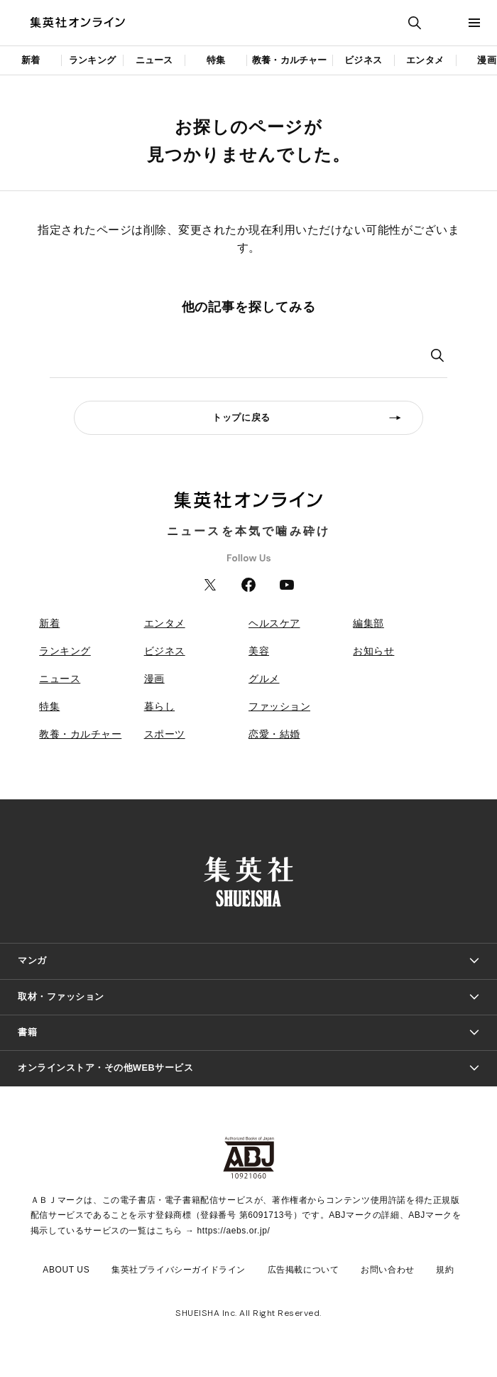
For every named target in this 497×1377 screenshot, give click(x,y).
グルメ (264, 678)
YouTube (286, 584)
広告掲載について (303, 1270)
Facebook (248, 584)
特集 (216, 60)
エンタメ (425, 60)
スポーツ (164, 734)
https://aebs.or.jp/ (234, 1231)
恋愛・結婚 (274, 734)
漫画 (154, 678)
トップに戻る (241, 417)
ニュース (154, 60)
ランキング (92, 60)
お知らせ (373, 651)
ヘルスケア (274, 623)
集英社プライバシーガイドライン (178, 1270)
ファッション (279, 706)
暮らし (159, 706)
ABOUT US (66, 1270)
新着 (30, 60)
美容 (258, 651)
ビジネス (363, 60)
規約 (445, 1270)
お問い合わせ (388, 1270)
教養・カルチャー (289, 60)
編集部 (368, 623)
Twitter (210, 584)
